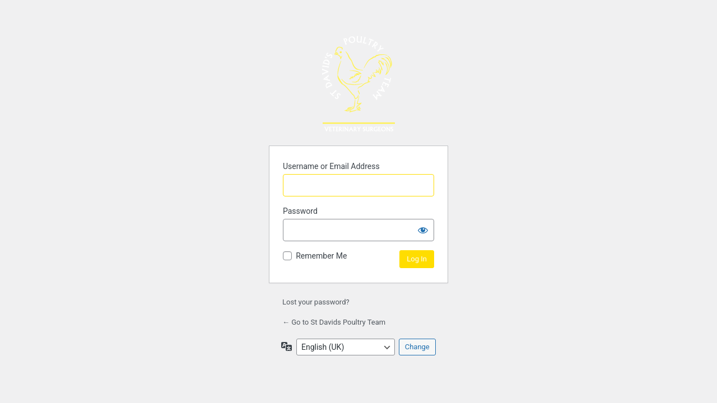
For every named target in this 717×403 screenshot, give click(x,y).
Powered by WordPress (358, 84)
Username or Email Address (331, 166)
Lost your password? (316, 302)
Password (300, 211)
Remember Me (321, 255)
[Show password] (423, 230)
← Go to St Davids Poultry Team (333, 322)
